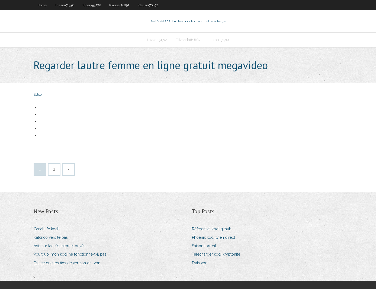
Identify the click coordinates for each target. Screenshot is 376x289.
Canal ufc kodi (46, 229)
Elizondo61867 (188, 40)
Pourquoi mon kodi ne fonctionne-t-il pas (70, 254)
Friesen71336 (64, 5)
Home (42, 5)
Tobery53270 (91, 5)
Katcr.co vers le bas (51, 237)
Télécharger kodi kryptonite (216, 254)
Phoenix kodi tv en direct (213, 237)
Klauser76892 (119, 5)
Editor (38, 94)
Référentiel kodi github (212, 229)
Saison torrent (204, 246)
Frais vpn (199, 263)
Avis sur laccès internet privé (58, 246)
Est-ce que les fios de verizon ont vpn (67, 263)
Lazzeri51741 (157, 40)
